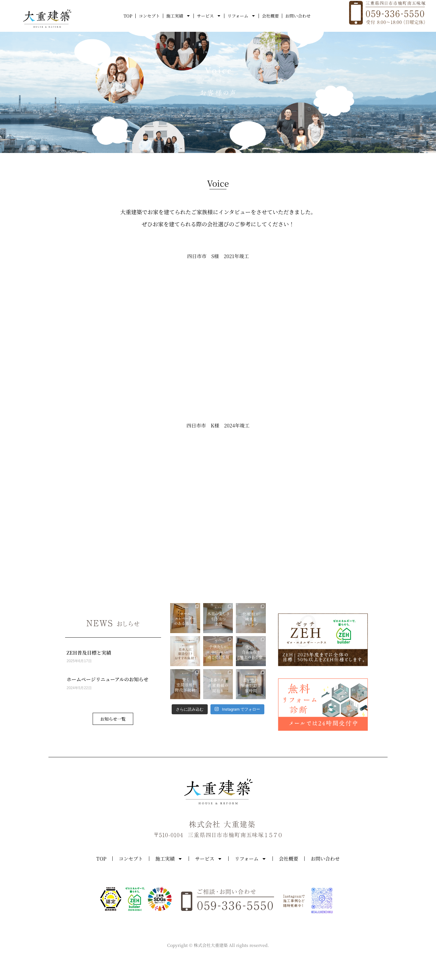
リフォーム (241, 16)
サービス (209, 16)
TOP (128, 16)
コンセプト (149, 16)
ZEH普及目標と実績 (89, 652)
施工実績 (178, 16)
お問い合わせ (298, 16)
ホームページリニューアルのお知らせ (107, 679)
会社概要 (270, 16)
